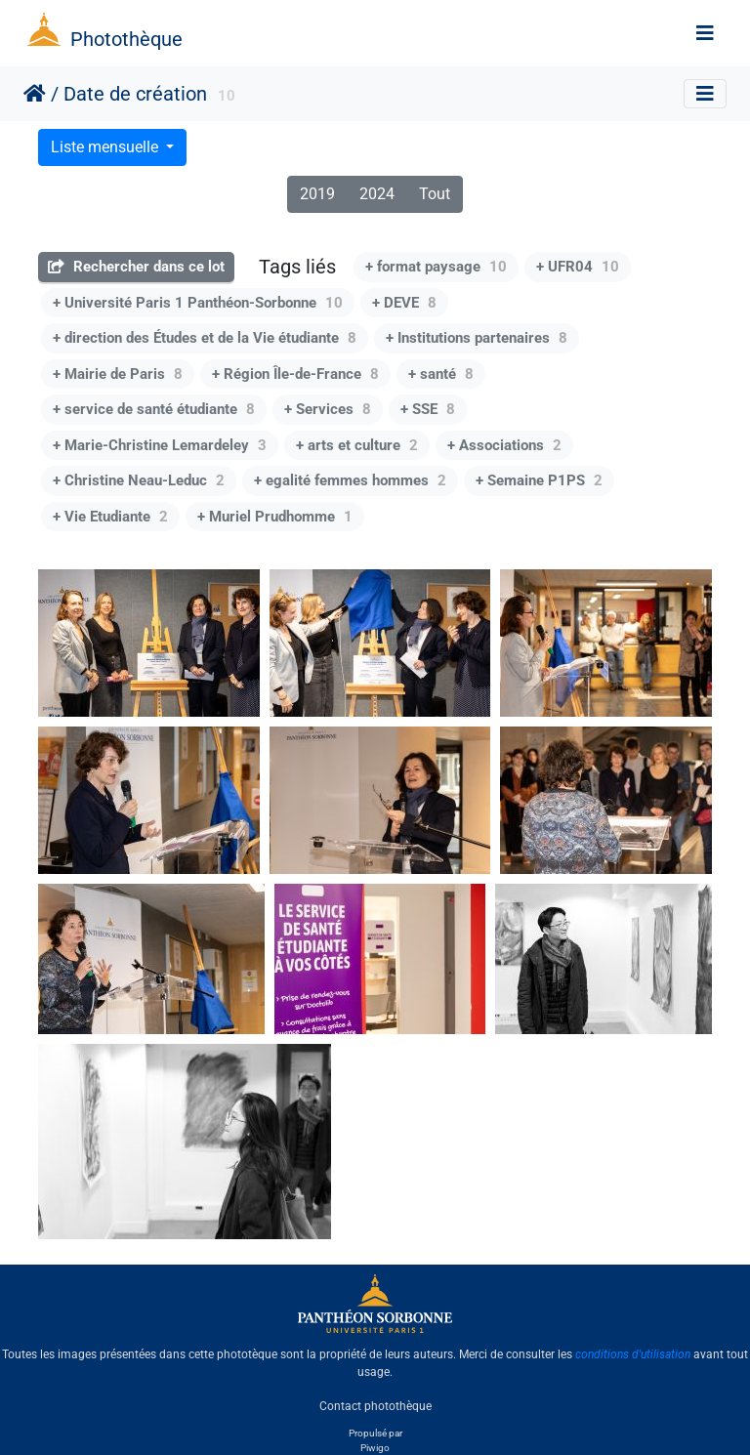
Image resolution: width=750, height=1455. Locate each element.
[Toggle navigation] (705, 33)
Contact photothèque (375, 1405)
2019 (317, 194)
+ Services (327, 409)
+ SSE (427, 409)
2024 (377, 194)
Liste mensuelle (106, 147)
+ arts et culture (357, 445)
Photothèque (126, 39)
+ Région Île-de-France (295, 374)
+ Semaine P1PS (539, 480)
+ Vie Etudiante (110, 516)
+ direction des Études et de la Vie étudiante (204, 338)
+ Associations (504, 445)
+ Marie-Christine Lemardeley (160, 445)
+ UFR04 (577, 266)
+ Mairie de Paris (118, 374)
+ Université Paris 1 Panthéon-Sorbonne (198, 303)
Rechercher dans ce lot (136, 266)
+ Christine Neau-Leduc (139, 480)
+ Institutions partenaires (476, 338)
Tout (434, 194)
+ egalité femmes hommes (350, 480)
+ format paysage (436, 266)
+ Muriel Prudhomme (275, 516)
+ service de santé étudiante (154, 409)
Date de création (135, 93)
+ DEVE (404, 303)
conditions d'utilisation (632, 1354)
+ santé (441, 374)
